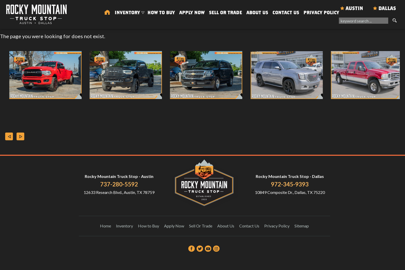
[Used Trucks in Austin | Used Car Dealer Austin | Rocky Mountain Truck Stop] (107, 13)
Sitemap (301, 225)
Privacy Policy (321, 12)
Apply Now (174, 225)
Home (105, 225)
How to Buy (161, 12)
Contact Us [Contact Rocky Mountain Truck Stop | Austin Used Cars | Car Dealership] (285, 12)
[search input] (363, 21)
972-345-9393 (290, 184)
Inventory (124, 225)
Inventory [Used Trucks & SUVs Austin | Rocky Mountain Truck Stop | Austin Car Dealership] (127, 12)
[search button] (394, 21)
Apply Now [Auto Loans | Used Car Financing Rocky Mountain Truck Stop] (192, 12)
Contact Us (249, 225)
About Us (225, 225)
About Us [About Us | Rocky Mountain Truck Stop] (257, 12)
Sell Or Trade (225, 12)
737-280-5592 (119, 184)
